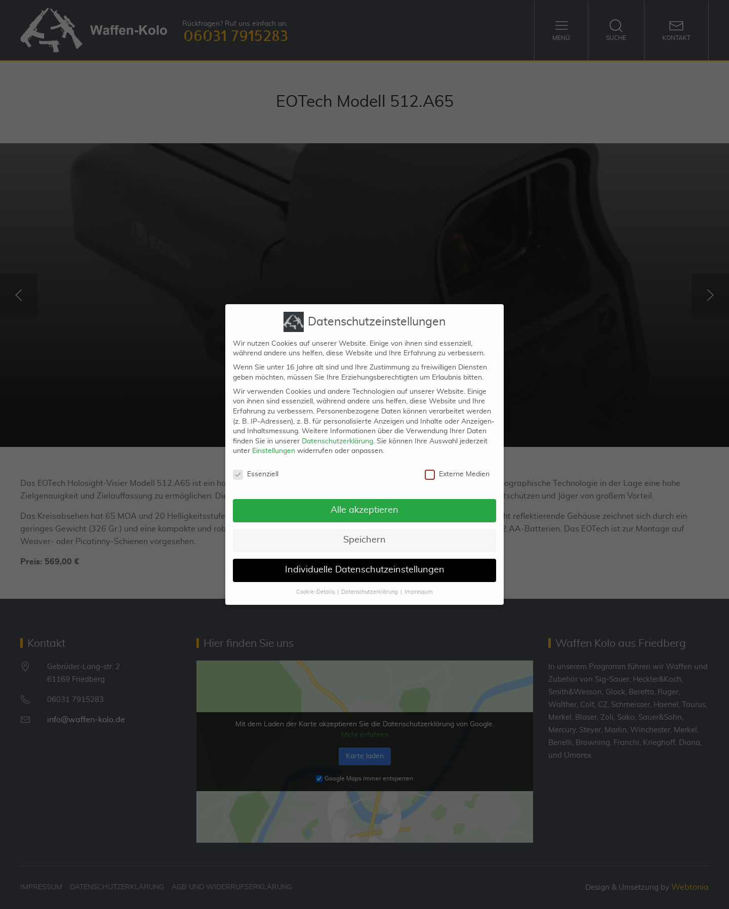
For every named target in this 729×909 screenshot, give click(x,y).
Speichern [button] (364, 533)
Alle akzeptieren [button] (364, 503)
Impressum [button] (418, 584)
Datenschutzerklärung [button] (369, 584)
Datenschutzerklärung (337, 433)
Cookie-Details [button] (315, 584)
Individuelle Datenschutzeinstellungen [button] (364, 562)
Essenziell (255, 467)
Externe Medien (457, 467)
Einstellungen (273, 443)
